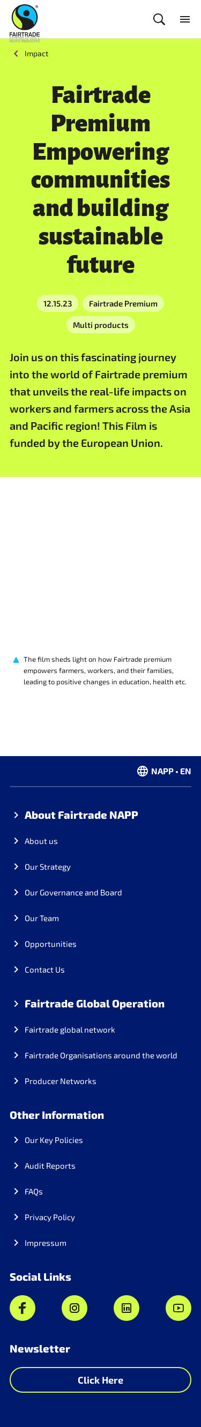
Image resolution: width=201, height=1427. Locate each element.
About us (41, 841)
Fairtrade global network (70, 1029)
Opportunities (51, 943)
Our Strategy (48, 866)
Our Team (42, 918)
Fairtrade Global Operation (95, 1003)
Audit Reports (50, 1165)
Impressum (45, 1242)
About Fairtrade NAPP (81, 814)
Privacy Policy (50, 1217)
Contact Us (45, 969)
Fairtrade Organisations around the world (101, 1055)
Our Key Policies (54, 1140)
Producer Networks (60, 1081)
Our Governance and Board (73, 892)
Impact (36, 53)
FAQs (34, 1191)
